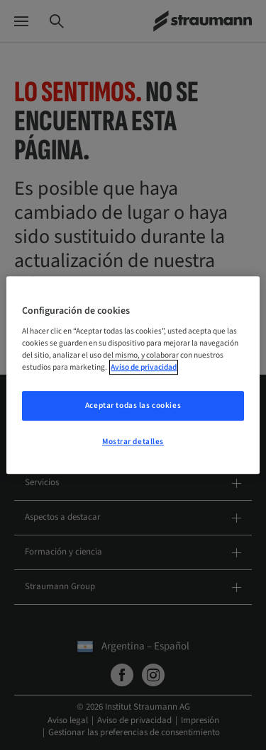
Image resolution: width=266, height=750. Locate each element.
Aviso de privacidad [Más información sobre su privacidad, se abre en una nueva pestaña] (144, 367)
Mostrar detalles (133, 442)
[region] (132, 375)
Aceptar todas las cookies (133, 406)
